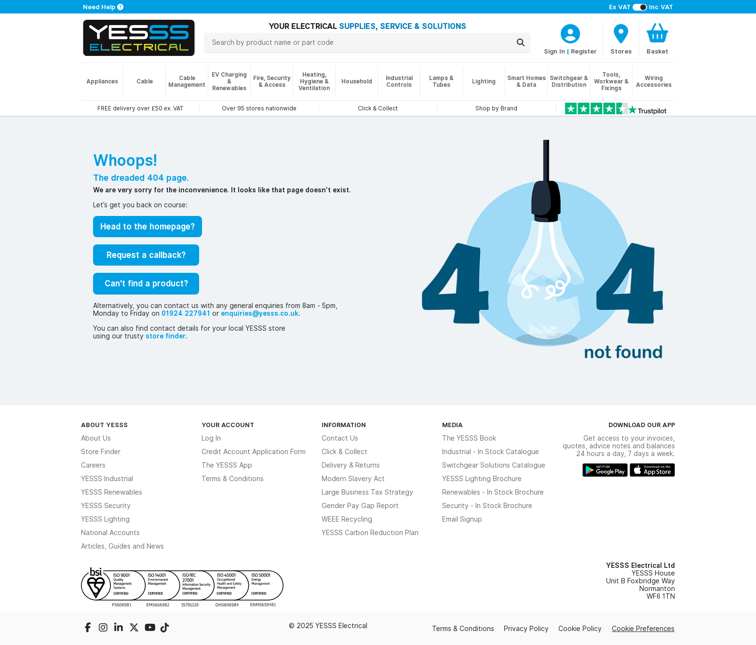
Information (344, 425)
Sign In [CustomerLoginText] (554, 51)
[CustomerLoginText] (570, 32)
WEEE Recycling (347, 519)
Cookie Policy (580, 628)
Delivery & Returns (351, 465)
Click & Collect (344, 452)
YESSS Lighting (105, 519)
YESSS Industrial (107, 479)
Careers (93, 465)
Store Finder (101, 452)
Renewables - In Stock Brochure (493, 492)
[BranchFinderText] (621, 38)
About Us (96, 438)
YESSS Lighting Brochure (482, 479)
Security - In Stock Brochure (487, 506)
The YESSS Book (469, 438)
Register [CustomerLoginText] (584, 51)
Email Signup (462, 519)
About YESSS (104, 425)
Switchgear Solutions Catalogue (493, 465)
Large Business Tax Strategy (367, 492)
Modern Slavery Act (353, 479)
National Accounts (110, 533)
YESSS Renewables (111, 492)
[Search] (520, 42)
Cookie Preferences (643, 628)
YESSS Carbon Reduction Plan (370, 533)
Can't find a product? (146, 283)
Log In (211, 438)
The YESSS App (227, 465)
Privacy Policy (526, 628)
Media (452, 425)
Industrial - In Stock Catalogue (490, 452)
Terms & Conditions (233, 479)
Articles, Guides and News (122, 546)
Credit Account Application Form (254, 452)
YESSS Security (106, 506)
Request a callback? (146, 255)
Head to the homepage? (147, 226)
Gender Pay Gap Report (360, 506)
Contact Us (340, 438)
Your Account (228, 425)
